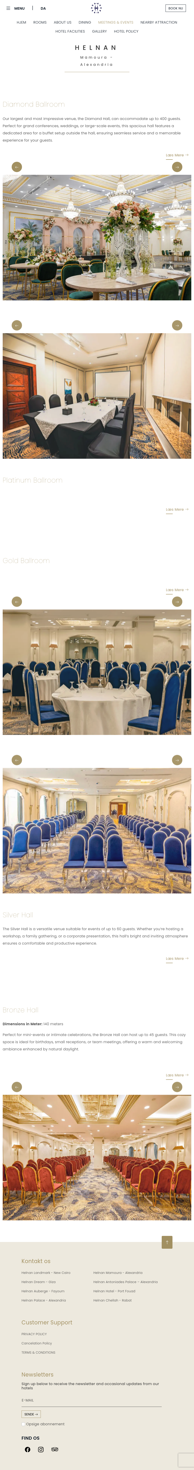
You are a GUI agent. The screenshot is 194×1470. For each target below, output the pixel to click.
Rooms (40, 22)
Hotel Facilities (70, 31)
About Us (63, 22)
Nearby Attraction (159, 22)
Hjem (21, 22)
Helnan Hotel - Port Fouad (114, 1291)
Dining (85, 22)
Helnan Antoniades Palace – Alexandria (126, 1282)
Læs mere (177, 156)
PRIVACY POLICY (34, 1334)
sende (31, 1414)
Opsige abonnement (43, 1424)
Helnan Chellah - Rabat (113, 1300)
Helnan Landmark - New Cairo (46, 1272)
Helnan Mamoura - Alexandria (118, 1272)
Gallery (99, 31)
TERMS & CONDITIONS (38, 1352)
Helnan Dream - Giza (39, 1282)
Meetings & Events (115, 22)
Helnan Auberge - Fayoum (43, 1291)
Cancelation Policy (37, 1343)
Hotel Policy (126, 31)
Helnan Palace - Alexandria (44, 1300)
